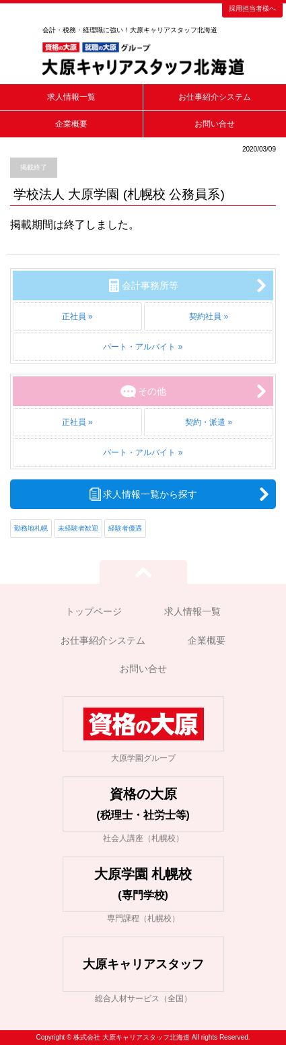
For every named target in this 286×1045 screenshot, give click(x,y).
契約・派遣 (205, 422)
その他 (152, 391)
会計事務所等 (150, 285)
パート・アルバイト (139, 346)
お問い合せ (214, 124)
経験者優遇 (125, 528)
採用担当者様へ (252, 8)
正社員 (74, 316)
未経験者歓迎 (78, 528)
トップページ (93, 611)
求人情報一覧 (71, 97)
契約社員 (205, 316)
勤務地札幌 (31, 528)
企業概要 (71, 124)
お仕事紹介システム (214, 97)
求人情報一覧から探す (150, 494)
